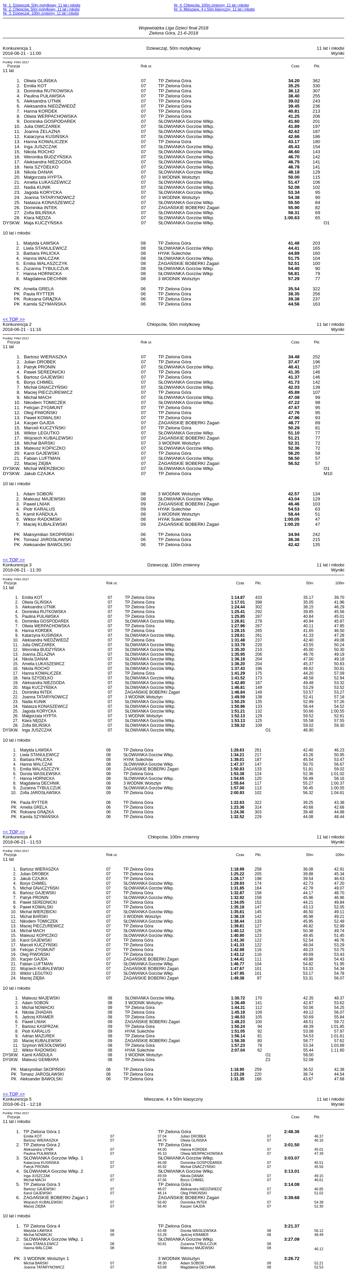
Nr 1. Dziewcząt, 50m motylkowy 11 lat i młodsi (41, 5)
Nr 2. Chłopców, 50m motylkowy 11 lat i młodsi (41, 9)
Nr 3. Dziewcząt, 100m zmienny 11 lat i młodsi (41, 13)
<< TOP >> (14, 319)
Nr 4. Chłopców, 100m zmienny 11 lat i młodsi (211, 5)
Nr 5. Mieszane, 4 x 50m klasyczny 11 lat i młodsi (214, 9)
